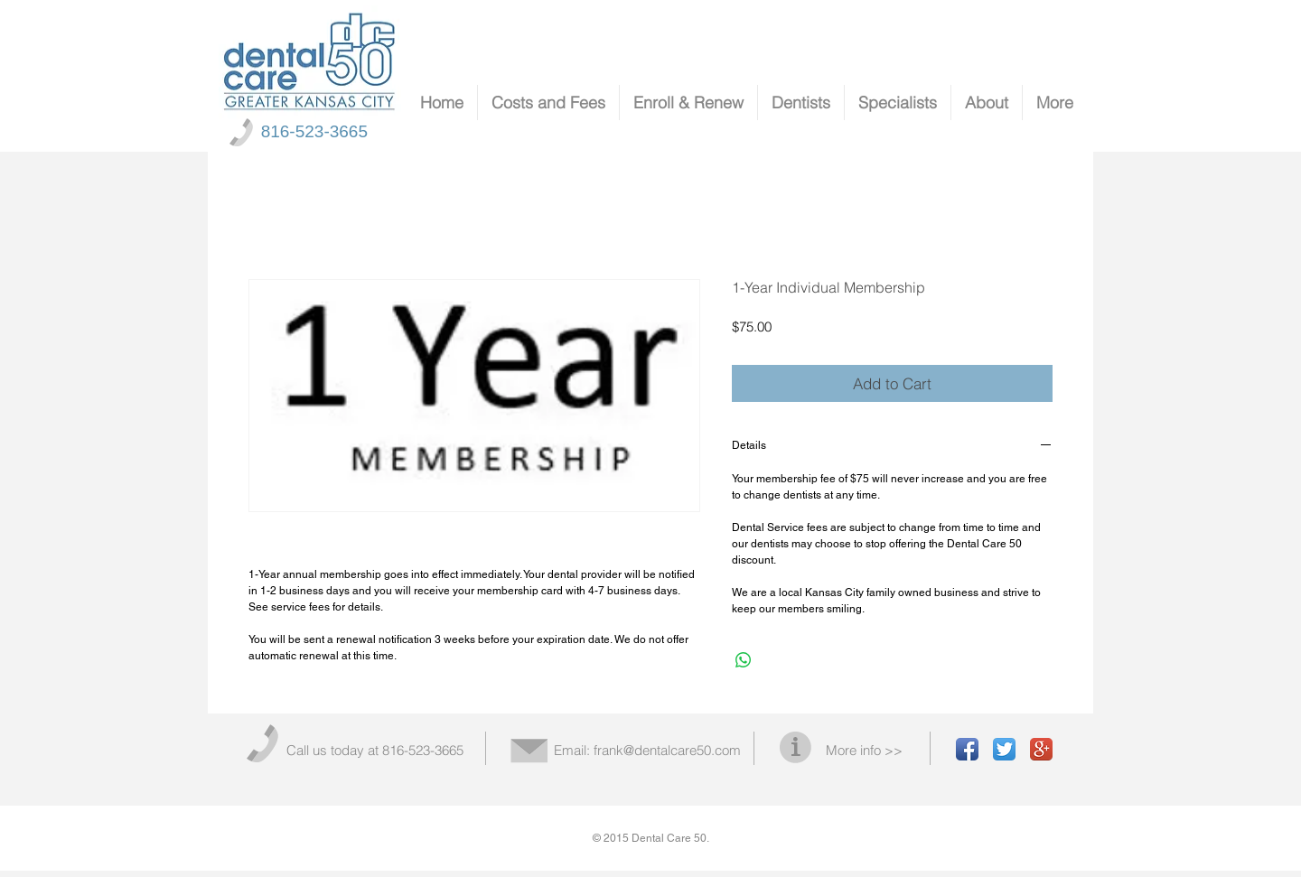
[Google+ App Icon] (1041, 749)
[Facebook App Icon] (967, 749)
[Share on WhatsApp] (743, 660)
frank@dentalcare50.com (667, 750)
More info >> (864, 750)
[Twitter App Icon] (1004, 749)
